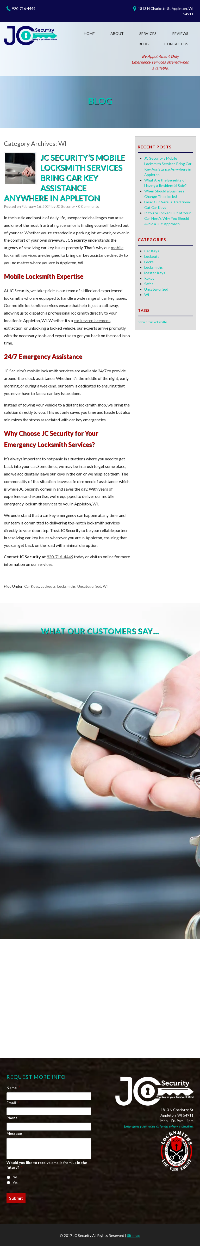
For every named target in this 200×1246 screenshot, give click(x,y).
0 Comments (88, 206)
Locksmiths (66, 586)
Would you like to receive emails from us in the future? (47, 1164)
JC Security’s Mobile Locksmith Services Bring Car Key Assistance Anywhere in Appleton (64, 178)
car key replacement (92, 320)
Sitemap (133, 1235)
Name (13, 1087)
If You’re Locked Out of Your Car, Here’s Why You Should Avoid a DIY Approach (167, 218)
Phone (12, 1118)
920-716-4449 (23, 8)
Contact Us (176, 44)
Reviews (180, 33)
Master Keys (154, 273)
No (15, 1177)
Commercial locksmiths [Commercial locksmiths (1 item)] (152, 322)
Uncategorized (89, 586)
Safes (148, 283)
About (117, 33)
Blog (144, 44)
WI (105, 586)
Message (14, 1133)
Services (148, 33)
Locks (149, 262)
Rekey (149, 278)
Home (89, 33)
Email (13, 1102)
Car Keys (31, 586)
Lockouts (48, 586)
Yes (15, 1182)
